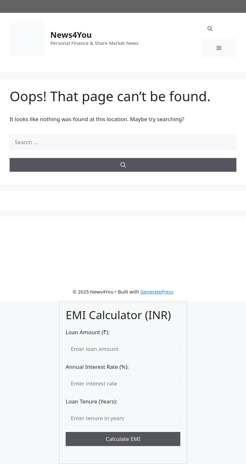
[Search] (123, 165)
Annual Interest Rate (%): (97, 366)
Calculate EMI (123, 439)
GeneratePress (156, 291)
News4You (71, 34)
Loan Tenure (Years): (91, 401)
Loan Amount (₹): (88, 332)
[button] (210, 28)
